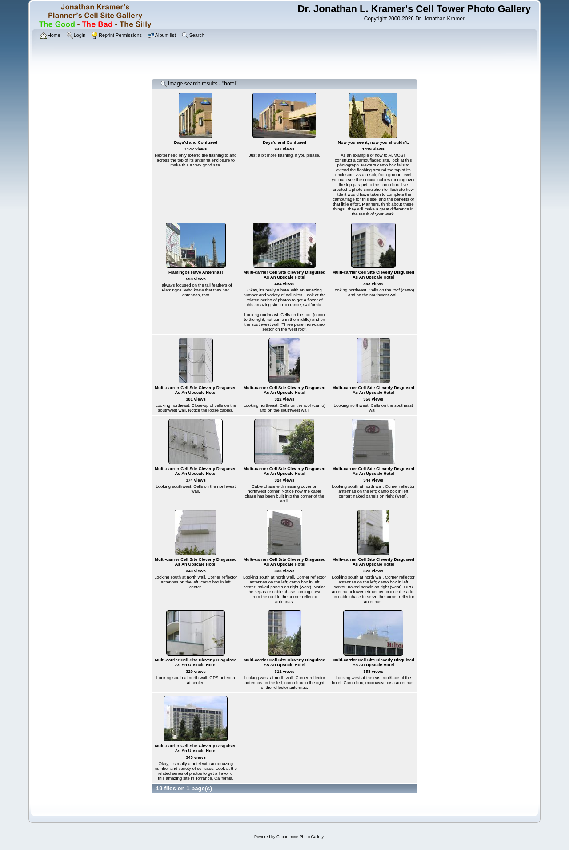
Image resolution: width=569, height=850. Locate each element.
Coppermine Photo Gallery (300, 836)
